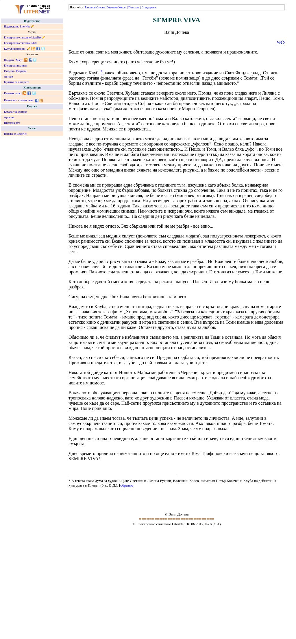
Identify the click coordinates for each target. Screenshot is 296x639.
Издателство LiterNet (17, 26)
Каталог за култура (15, 111)
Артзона (9, 117)
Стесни (100, 7)
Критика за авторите (16, 82)
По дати (9, 60)
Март (19, 60)
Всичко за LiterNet (15, 133)
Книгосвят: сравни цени (19, 100)
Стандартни (149, 7)
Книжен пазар (12, 93)
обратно (126, 485)
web (281, 42)
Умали (122, 7)
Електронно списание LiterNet (22, 37)
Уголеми (112, 7)
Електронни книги (15, 65)
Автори (8, 76)
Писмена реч (12, 122)
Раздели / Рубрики (15, 71)
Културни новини (14, 48)
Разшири (90, 7)
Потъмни (134, 7)
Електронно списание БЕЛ (20, 43)
